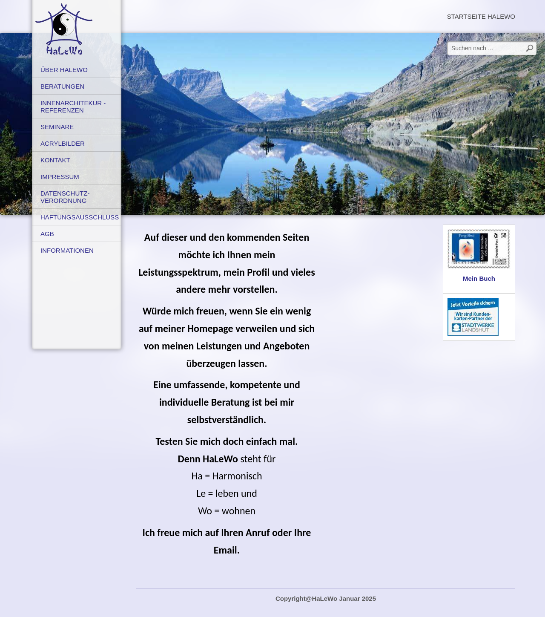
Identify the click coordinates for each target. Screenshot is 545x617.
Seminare (57, 126)
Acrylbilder (62, 143)
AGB (47, 233)
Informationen (67, 250)
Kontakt (55, 160)
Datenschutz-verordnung (65, 197)
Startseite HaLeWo (481, 16)
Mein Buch (479, 278)
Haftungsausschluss (79, 217)
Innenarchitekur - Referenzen (73, 106)
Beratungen (62, 86)
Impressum (59, 176)
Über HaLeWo (64, 69)
